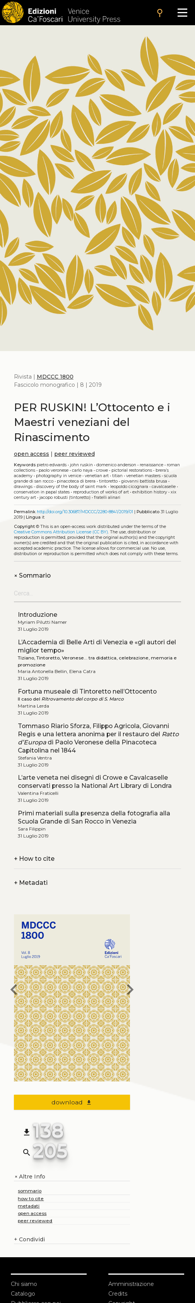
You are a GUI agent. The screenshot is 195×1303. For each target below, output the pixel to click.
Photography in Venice (58, 475)
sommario (29, 1191)
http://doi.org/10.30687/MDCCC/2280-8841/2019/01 (85, 511)
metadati (28, 1206)
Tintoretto (108, 481)
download (71, 1102)
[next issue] (130, 991)
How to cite (34, 858)
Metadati (31, 882)
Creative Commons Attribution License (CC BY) (61, 532)
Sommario (32, 575)
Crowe (102, 470)
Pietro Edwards (52, 464)
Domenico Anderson (116, 464)
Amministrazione (131, 1284)
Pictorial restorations (131, 470)
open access (31, 453)
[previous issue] (14, 991)
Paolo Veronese (53, 470)
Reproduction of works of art (101, 492)
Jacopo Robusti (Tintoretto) (65, 497)
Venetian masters (143, 475)
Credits (117, 1293)
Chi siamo (24, 1284)
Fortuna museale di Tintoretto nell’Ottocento (87, 691)
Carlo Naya (82, 470)
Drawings (23, 486)
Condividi (29, 1240)
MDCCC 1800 (55, 376)
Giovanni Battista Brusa (144, 481)
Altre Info (29, 1177)
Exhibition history (149, 492)
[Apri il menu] (182, 12)
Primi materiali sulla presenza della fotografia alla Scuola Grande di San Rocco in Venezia (94, 817)
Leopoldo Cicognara (129, 486)
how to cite (31, 1198)
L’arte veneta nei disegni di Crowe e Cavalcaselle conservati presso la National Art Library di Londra (95, 781)
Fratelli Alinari (107, 497)
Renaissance (151, 464)
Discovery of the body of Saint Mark (71, 486)
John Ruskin (81, 464)
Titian (117, 475)
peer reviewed (74, 453)
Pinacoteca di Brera (76, 481)
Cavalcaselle (164, 486)
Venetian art (97, 475)
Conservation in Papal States (42, 492)
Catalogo (23, 1293)
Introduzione (37, 614)
